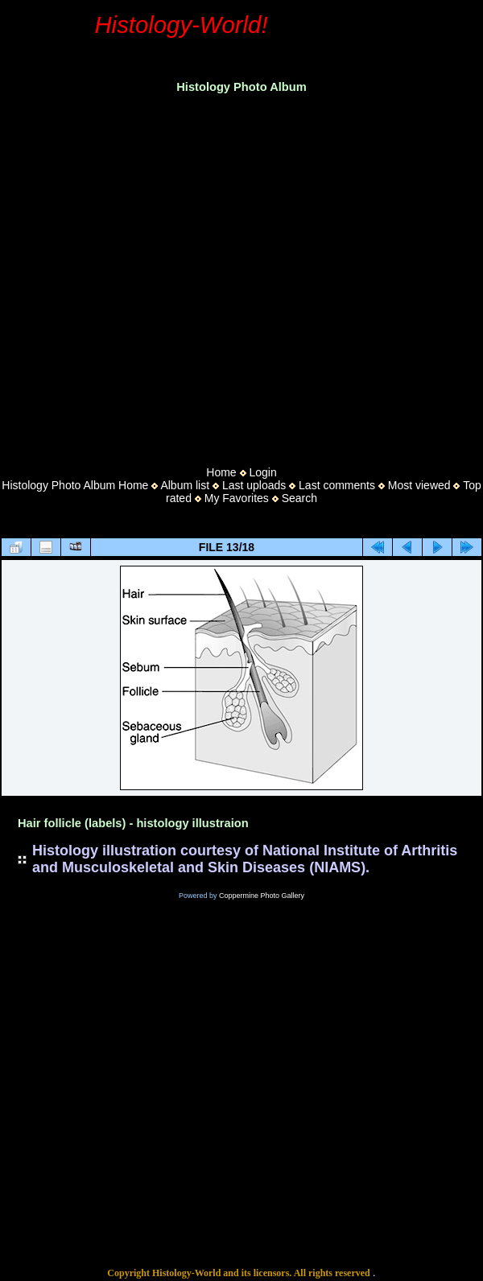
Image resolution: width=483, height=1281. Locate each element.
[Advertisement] (151, 275)
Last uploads (254, 485)
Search (299, 498)
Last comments (337, 485)
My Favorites (236, 498)
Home (221, 472)
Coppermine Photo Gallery (261, 896)
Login (262, 472)
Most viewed (419, 485)
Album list (184, 485)
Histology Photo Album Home (75, 485)
